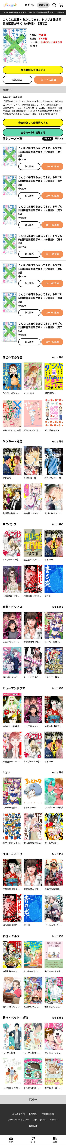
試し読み (17, 79)
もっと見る (57, 357)
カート (33, 1142)
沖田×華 (42, 34)
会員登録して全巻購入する (33, 122)
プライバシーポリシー (18, 1119)
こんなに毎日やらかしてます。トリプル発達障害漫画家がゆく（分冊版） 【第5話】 (40, 269)
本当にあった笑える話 (51, 42)
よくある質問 (18, 1113)
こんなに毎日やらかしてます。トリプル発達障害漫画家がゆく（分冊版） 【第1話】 (40, 152)
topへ (33, 1099)
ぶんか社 (43, 38)
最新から (59, 138)
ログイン (29, 5)
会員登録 (43, 5)
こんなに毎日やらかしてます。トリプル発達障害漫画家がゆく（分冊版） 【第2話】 (40, 181)
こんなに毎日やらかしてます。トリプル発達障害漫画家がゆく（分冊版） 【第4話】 (40, 239)
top (11, 1142)
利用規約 (33, 1113)
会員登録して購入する (33, 69)
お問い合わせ (39, 1119)
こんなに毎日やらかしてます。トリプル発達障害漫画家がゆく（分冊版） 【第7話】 (40, 327)
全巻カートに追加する (33, 132)
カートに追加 (48, 79)
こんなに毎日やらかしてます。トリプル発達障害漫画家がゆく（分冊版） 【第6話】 (40, 298)
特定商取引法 (48, 1113)
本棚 (55, 1142)
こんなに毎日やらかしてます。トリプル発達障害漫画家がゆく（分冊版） (33, 12)
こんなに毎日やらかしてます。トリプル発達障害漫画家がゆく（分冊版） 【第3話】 (40, 210)
